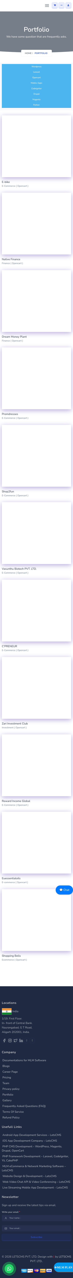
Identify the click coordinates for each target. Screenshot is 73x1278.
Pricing (6, 1077)
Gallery (7, 1100)
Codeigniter (36, 88)
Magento (36, 99)
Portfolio (7, 1094)
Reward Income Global (16, 801)
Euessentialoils (11, 878)
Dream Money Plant (14, 337)
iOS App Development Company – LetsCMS (29, 1141)
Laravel (36, 72)
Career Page (10, 1072)
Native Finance (11, 259)
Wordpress (37, 66)
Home (28, 53)
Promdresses (10, 414)
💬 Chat (64, 890)
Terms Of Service (13, 1112)
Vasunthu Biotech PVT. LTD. (19, 569)
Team (5, 1083)
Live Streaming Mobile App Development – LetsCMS (35, 1187)
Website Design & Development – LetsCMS (29, 1176)
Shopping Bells (11, 956)
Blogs (6, 1066)
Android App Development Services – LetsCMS (31, 1135)
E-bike (6, 182)
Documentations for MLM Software (24, 1060)
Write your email (11, 1212)
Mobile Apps (36, 83)
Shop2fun (8, 491)
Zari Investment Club (15, 723)
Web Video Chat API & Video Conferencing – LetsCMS (36, 1182)
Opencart (36, 77)
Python (36, 105)
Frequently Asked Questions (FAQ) (24, 1106)
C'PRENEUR (9, 646)
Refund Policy (11, 1117)
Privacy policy (10, 1089)
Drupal (36, 94)
